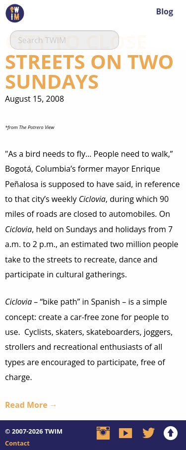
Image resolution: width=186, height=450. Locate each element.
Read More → (31, 404)
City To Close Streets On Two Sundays (89, 61)
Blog (164, 11)
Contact (17, 443)
